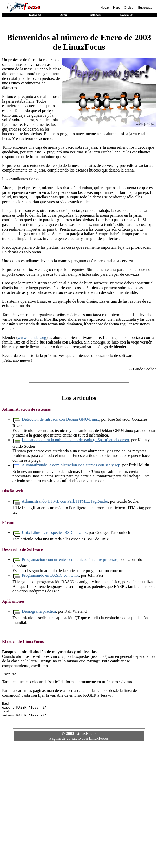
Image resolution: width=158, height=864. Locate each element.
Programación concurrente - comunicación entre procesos (69, 559)
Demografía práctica (39, 611)
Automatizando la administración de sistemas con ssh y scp (71, 465)
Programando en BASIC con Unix (50, 575)
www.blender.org (32, 337)
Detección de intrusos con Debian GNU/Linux (60, 419)
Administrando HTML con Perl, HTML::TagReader (65, 501)
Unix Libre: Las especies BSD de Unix (54, 532)
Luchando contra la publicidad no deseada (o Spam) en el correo (75, 440)
